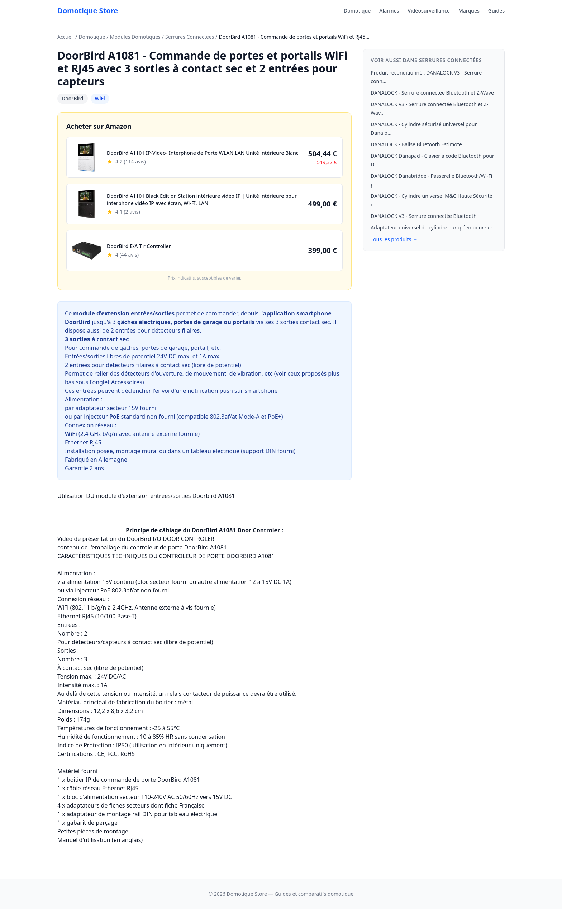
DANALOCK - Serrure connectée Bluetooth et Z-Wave (432, 92)
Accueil (65, 36)
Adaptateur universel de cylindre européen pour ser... (433, 227)
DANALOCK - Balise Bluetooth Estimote (416, 144)
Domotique (357, 10)
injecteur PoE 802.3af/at (107, 590)
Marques (469, 10)
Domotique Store (87, 10)
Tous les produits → (394, 239)
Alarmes (389, 10)
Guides (496, 10)
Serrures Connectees (189, 36)
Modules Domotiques (135, 36)
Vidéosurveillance (429, 10)
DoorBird (73, 98)
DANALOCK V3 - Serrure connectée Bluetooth (423, 216)
